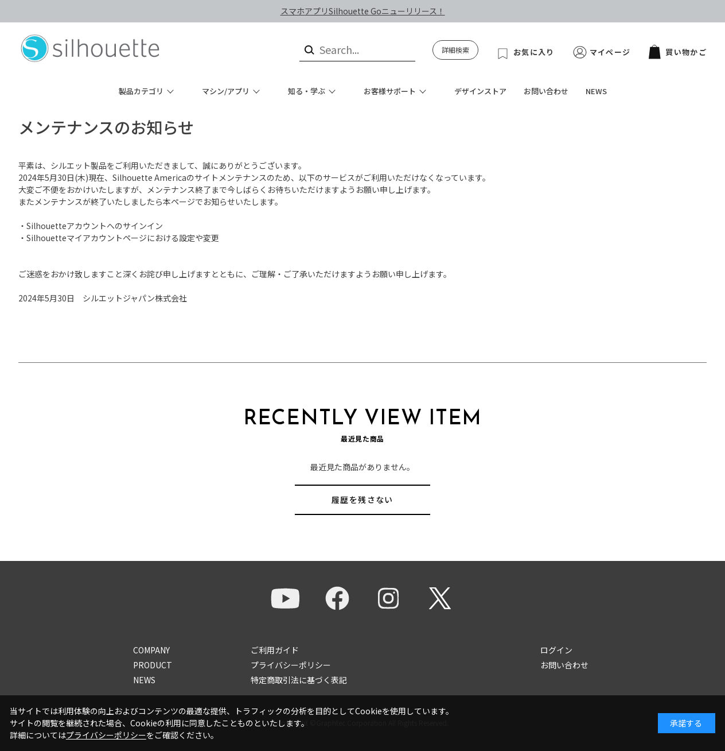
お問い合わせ (546, 91)
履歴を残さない (362, 499)
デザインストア (480, 91)
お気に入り (534, 52)
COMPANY (151, 650)
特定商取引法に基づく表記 (299, 680)
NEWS (596, 91)
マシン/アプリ (226, 91)
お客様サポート (390, 91)
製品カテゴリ (141, 91)
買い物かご (678, 52)
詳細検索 (455, 50)
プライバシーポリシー (291, 665)
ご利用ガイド (275, 650)
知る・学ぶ (306, 91)
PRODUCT (152, 665)
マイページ (610, 52)
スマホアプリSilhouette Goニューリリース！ (362, 11)
